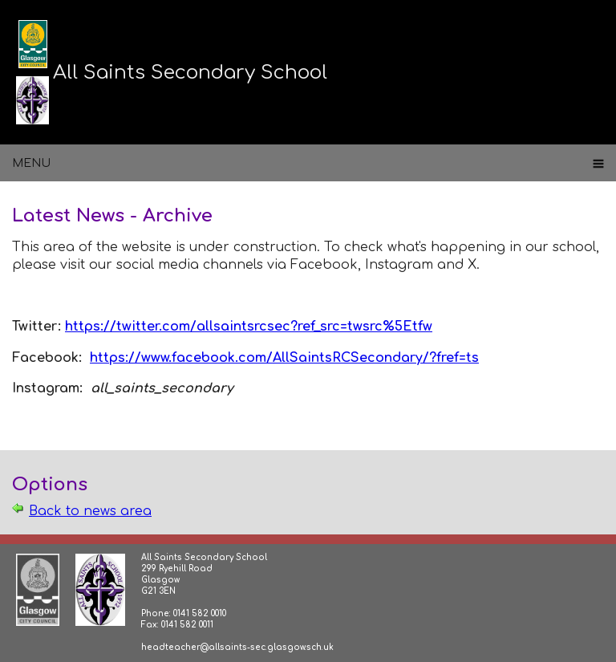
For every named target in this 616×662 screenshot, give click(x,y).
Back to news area (90, 511)
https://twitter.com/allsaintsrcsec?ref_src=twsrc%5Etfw (248, 326)
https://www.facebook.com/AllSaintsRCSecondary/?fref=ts (284, 358)
